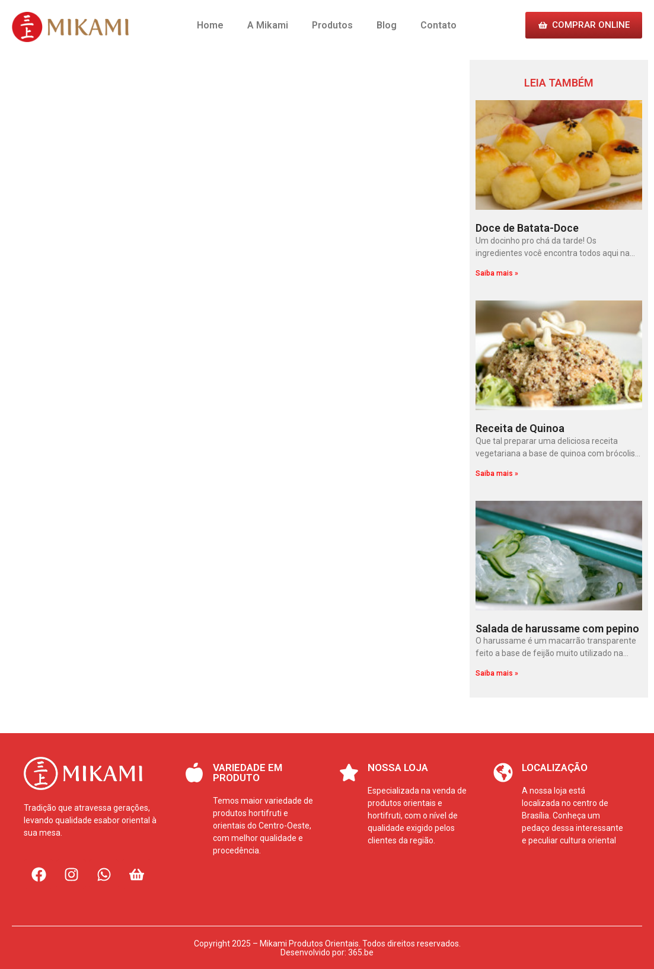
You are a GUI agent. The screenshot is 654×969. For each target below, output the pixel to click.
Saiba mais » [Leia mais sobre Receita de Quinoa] (497, 473)
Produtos (332, 25)
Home (210, 25)
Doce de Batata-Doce (527, 228)
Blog (387, 25)
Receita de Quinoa (520, 428)
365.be (361, 952)
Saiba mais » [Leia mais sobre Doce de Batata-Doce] (497, 273)
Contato (438, 25)
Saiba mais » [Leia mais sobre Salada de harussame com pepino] (497, 673)
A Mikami (267, 25)
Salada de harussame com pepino (557, 628)
